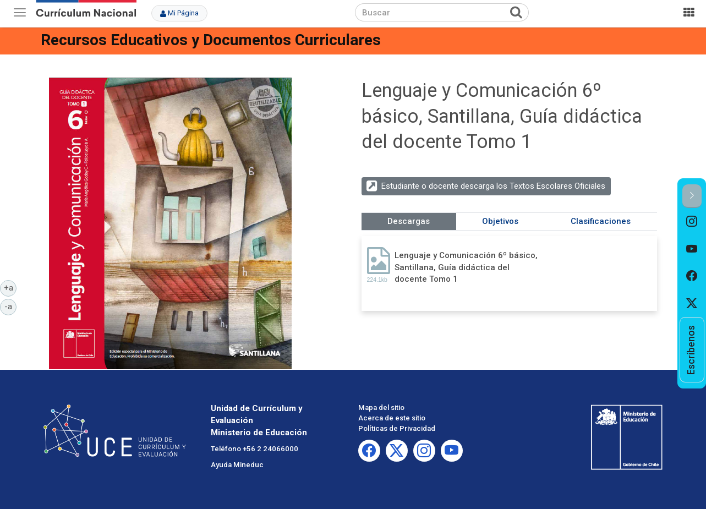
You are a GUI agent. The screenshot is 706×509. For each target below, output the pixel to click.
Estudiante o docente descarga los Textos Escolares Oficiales (493, 186)
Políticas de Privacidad (396, 428)
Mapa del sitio (381, 407)
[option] (692, 222)
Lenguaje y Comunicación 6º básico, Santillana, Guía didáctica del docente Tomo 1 (466, 267)
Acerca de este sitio (391, 418)
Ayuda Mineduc (237, 465)
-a (10, 305)
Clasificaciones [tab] (601, 221)
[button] (692, 196)
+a (10, 287)
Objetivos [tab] (500, 221)
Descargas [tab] (408, 221)
